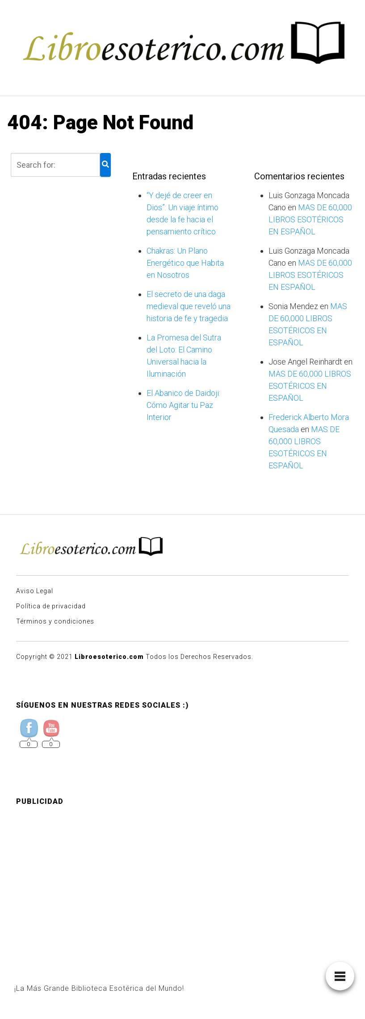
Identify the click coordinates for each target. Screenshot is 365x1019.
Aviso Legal (34, 590)
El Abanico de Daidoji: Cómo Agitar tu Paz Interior (183, 405)
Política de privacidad (51, 606)
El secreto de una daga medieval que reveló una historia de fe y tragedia (189, 306)
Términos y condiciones (55, 621)
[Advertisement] (182, 875)
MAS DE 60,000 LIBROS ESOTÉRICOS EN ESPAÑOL (310, 219)
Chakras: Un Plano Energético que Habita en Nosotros (185, 263)
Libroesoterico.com (109, 656)
